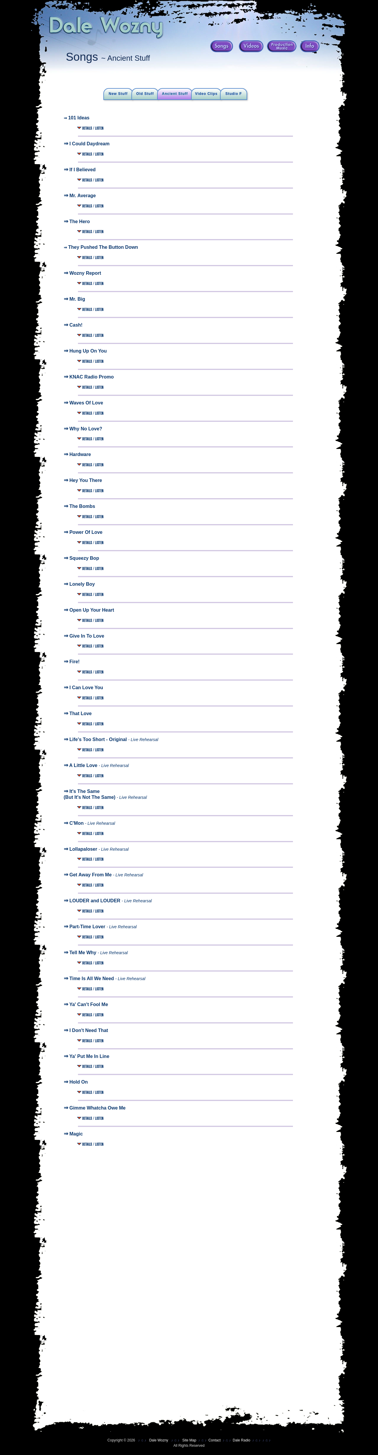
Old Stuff (145, 94)
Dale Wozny (158, 1440)
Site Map (189, 1440)
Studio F (233, 94)
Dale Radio (241, 1440)
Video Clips (206, 94)
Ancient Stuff (175, 94)
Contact (214, 1440)
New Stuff (118, 94)
